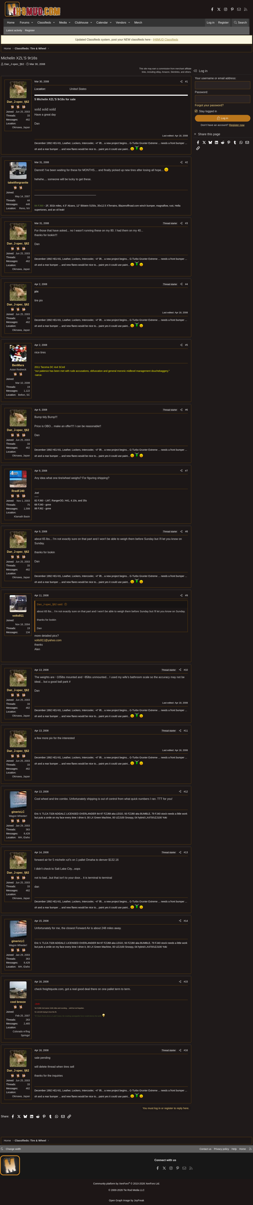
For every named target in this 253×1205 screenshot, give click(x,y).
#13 (181, 858)
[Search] (240, 23)
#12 (181, 797)
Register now (231, 126)
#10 (181, 675)
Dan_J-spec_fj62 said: (55, 606)
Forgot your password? (204, 107)
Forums (24, 22)
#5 (181, 346)
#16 (181, 1056)
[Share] (176, 83)
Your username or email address (210, 80)
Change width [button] (19, 1150)
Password (196, 93)
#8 (181, 533)
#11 (181, 736)
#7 (181, 472)
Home (11, 22)
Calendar (102, 22)
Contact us (198, 1150)
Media (63, 22)
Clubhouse (81, 22)
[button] (32, 23)
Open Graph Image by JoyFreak (126, 1200)
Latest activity (14, 30)
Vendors (121, 22)
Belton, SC (29, 396)
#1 (181, 83)
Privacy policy (215, 1150)
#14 (181, 926)
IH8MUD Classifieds (165, 41)
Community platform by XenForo (126, 1185)
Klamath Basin (27, 518)
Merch (138, 22)
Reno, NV (29, 210)
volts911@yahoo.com (53, 646)
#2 (181, 164)
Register (30, 30)
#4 (181, 286)
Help (229, 1150)
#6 (181, 411)
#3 (181, 225)
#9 (181, 597)
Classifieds (44, 22)
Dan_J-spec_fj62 (19, 65)
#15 (181, 987)
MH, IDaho (29, 843)
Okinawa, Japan (26, 129)
